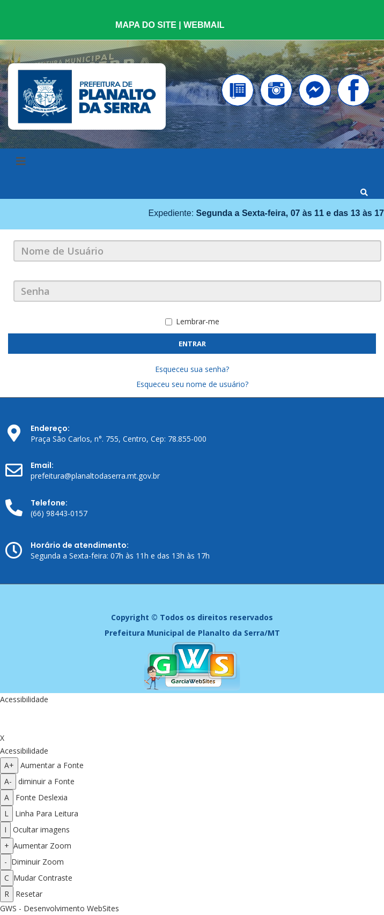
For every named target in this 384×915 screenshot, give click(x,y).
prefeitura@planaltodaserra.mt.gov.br (95, 476)
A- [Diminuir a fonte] (8, 781)
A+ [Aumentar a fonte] (9, 765)
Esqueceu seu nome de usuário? (192, 384)
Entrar (192, 343)
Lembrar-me (192, 321)
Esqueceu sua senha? (192, 369)
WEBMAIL (203, 24)
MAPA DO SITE (147, 24)
